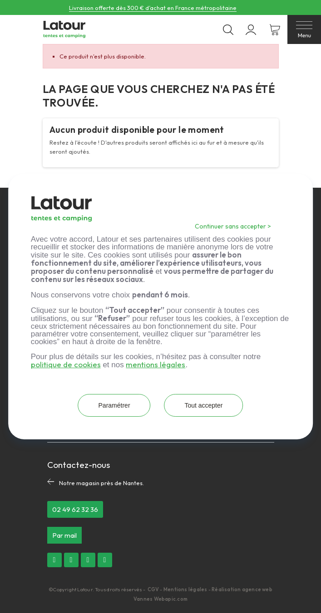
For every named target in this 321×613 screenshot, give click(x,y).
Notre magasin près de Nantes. (101, 483)
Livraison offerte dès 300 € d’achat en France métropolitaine (153, 7)
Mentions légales (185, 589)
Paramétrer (113, 405)
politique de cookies (66, 364)
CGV (154, 589)
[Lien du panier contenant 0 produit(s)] (275, 30)
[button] (75, 509)
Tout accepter (204, 405)
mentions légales (155, 364)
